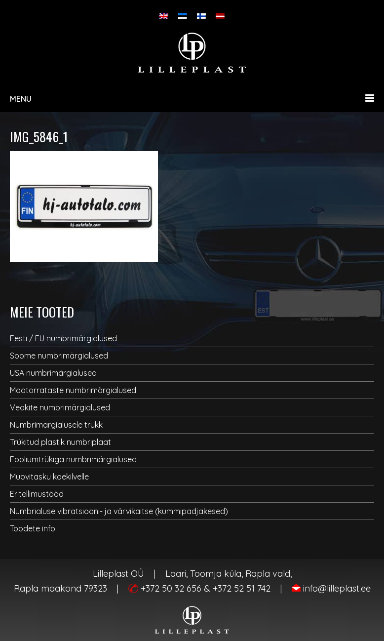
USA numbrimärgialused (53, 373)
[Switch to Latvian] (220, 16)
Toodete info (32, 528)
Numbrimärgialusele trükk (56, 425)
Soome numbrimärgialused (59, 356)
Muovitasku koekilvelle (49, 476)
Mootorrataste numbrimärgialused (73, 390)
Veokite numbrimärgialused (60, 407)
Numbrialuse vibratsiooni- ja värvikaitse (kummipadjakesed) (119, 511)
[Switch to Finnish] (201, 16)
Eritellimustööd (37, 494)
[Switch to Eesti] (182, 16)
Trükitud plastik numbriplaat (60, 442)
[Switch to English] (163, 16)
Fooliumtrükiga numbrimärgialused (73, 459)
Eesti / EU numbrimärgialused (63, 338)
